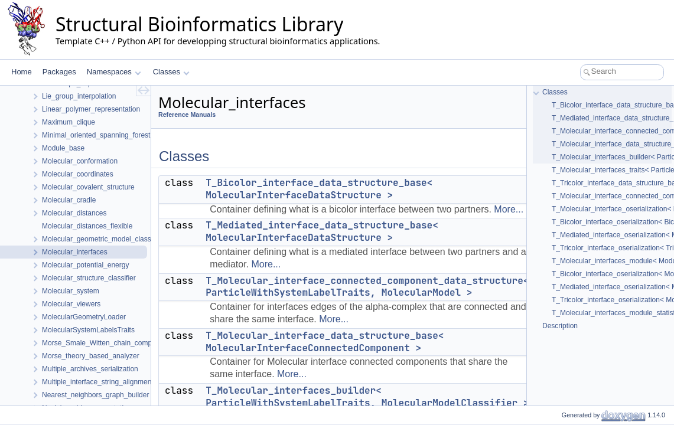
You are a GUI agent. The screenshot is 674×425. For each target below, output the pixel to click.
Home (21, 71)
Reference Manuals (187, 114)
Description (560, 326)
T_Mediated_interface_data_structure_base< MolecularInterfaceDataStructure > (322, 231)
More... (508, 209)
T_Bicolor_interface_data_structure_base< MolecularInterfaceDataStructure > (319, 188)
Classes (171, 71)
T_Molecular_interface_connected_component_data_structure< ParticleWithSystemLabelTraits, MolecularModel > (367, 286)
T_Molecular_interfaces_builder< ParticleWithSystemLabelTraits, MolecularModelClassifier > (367, 396)
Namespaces (114, 71)
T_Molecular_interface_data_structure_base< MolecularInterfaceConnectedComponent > (325, 341)
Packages (59, 71)
